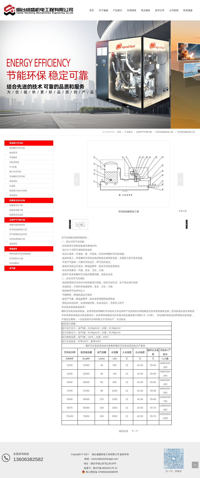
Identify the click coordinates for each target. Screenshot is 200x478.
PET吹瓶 (13, 167)
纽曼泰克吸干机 (16, 210)
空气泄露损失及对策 (18, 234)
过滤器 (12, 186)
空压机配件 (14, 263)
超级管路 (13, 244)
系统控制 (13, 181)
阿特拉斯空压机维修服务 (20, 254)
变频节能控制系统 (17, 225)
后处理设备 (14, 162)
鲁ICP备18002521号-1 (104, 468)
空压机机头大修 (16, 258)
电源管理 (13, 153)
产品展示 (129, 132)
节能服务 (13, 157)
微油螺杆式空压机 (17, 148)
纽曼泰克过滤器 (16, 215)
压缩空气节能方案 (144, 132)
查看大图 (183, 211)
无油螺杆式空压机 (17, 176)
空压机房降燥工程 (17, 239)
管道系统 (13, 195)
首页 (119, 132)
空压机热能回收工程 (164, 132)
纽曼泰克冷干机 (16, 205)
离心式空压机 (15, 172)
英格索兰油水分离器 (18, 190)
